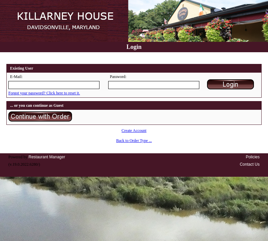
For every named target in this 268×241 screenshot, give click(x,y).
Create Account (134, 130)
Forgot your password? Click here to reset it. (44, 93)
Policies (253, 157)
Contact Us (250, 164)
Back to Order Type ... (134, 140)
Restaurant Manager (46, 157)
